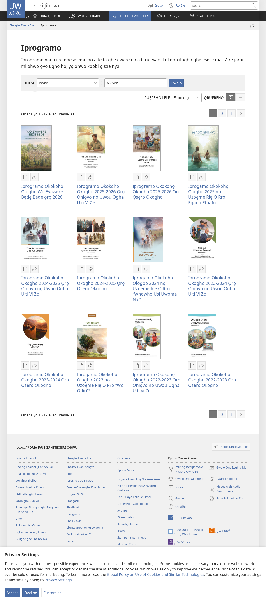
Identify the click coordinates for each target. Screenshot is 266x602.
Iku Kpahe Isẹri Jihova (131, 537)
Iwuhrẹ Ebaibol (26, 458)
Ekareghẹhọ (125, 517)
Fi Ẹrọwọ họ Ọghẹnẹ (29, 525)
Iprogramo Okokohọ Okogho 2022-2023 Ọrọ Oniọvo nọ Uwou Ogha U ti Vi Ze (156, 382)
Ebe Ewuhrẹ (74, 507)
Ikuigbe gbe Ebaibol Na (31, 539)
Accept (12, 592)
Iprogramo (74, 514)
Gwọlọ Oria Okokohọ (186, 479)
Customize (52, 592)
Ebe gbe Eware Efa (21, 25)
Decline (30, 592)
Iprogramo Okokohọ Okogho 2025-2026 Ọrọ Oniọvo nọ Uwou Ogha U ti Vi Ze (101, 194)
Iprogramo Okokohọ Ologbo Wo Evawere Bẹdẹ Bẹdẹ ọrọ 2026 (42, 191)
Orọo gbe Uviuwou (29, 501)
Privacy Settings (58, 579)
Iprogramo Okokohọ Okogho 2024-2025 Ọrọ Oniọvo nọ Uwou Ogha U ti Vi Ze (45, 286)
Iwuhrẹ (122, 510)
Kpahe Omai (125, 470)
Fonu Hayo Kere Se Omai (134, 497)
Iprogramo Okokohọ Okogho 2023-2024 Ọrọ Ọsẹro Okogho (45, 379)
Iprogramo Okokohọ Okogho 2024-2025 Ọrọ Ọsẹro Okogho (101, 283)
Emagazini (73, 501)
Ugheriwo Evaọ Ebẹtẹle (132, 504)
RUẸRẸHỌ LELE (157, 97)
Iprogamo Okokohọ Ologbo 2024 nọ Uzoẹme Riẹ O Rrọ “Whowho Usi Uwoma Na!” (155, 288)
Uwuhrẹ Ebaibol (26, 480)
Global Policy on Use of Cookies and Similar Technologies (155, 574)
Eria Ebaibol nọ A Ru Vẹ (31, 474)
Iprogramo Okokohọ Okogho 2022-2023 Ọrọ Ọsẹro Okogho (212, 379)
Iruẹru (121, 531)
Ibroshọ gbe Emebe (80, 480)
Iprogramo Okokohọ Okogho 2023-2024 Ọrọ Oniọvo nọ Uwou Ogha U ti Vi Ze (212, 286)
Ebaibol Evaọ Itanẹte (80, 467)
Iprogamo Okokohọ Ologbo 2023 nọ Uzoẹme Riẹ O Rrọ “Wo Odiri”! (100, 382)
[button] (86, 16)
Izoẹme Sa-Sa (75, 494)
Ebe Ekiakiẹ (74, 521)
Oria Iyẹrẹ (123, 458)
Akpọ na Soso (126, 544)
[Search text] (220, 5)
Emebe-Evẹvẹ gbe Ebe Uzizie (86, 487)
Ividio (70, 541)
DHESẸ (29, 82)
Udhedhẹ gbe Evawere (31, 494)
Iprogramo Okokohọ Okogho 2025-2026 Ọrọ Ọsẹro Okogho (156, 191)
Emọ (19, 519)
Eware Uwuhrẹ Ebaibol (31, 487)
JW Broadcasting (79, 534)
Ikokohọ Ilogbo (127, 524)
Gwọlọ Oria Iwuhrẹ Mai (228, 467)
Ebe (69, 474)
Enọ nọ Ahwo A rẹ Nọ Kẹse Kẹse (138, 479)
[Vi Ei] (252, 25)
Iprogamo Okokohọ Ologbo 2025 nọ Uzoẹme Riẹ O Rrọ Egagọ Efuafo (208, 194)
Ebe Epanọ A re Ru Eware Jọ (85, 528)
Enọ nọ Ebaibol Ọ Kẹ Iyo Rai (34, 467)
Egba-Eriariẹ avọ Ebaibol (32, 532)
